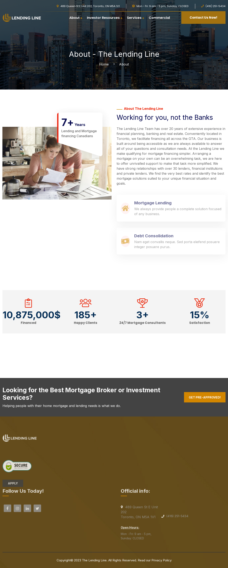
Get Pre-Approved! (205, 397)
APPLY (13, 485)
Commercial (159, 17)
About (74, 17)
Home (105, 64)
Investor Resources (103, 17)
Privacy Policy (161, 560)
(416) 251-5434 (177, 517)
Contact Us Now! (203, 17)
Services (134, 17)
